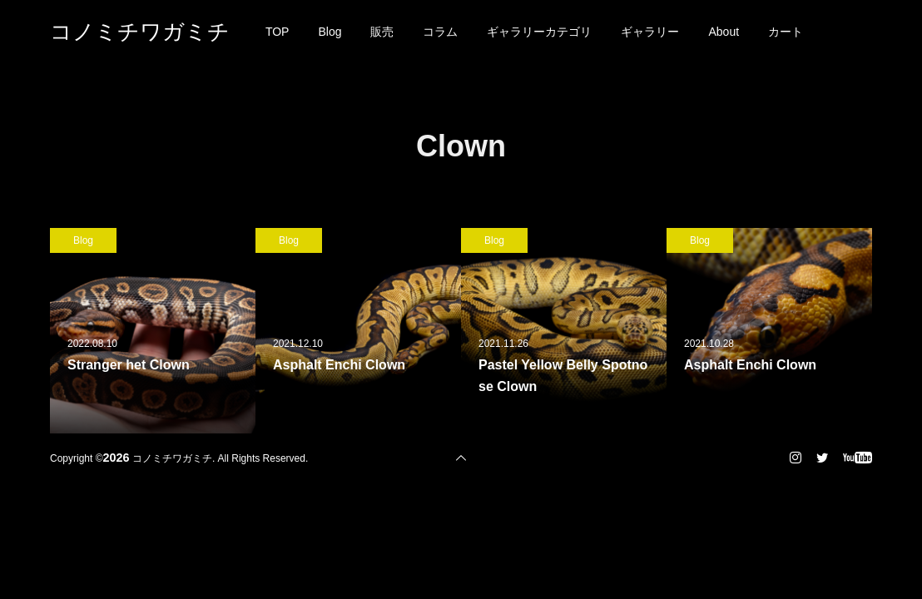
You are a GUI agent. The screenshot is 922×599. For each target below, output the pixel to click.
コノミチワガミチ (140, 31)
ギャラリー (650, 31)
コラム (440, 31)
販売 (382, 31)
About (723, 31)
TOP (277, 31)
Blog (329, 31)
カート (785, 31)
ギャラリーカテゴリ (539, 31)
